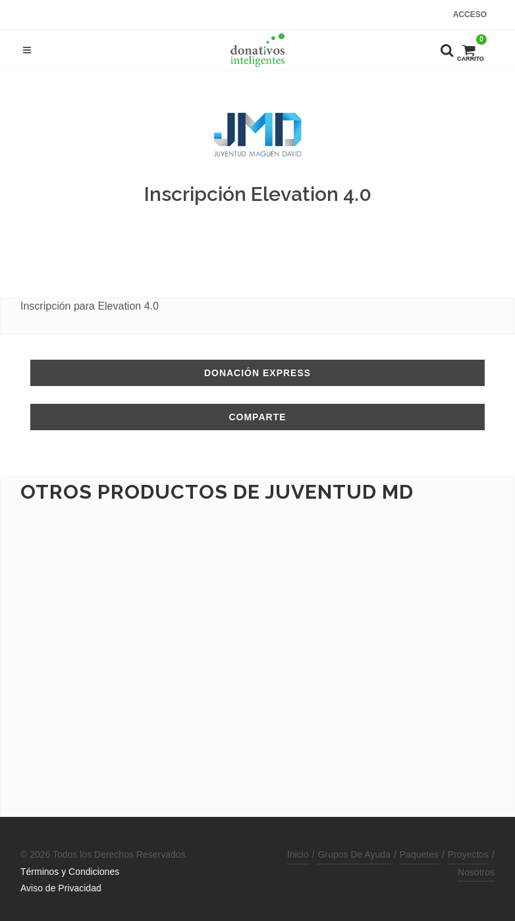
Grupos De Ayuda (354, 854)
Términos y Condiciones (69, 871)
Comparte (257, 417)
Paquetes (419, 854)
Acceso (470, 14)
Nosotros (476, 872)
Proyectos (468, 854)
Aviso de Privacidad (60, 888)
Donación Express (257, 373)
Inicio (298, 854)
